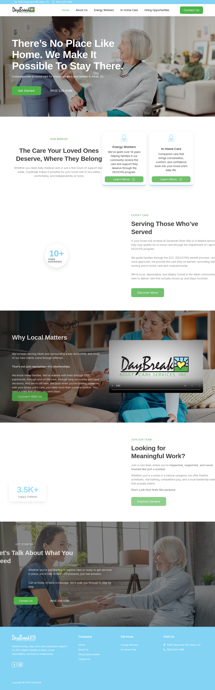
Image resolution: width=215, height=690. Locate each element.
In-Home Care (129, 10)
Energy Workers (104, 10)
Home (65, 10)
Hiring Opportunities (156, 10)
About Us (81, 10)
